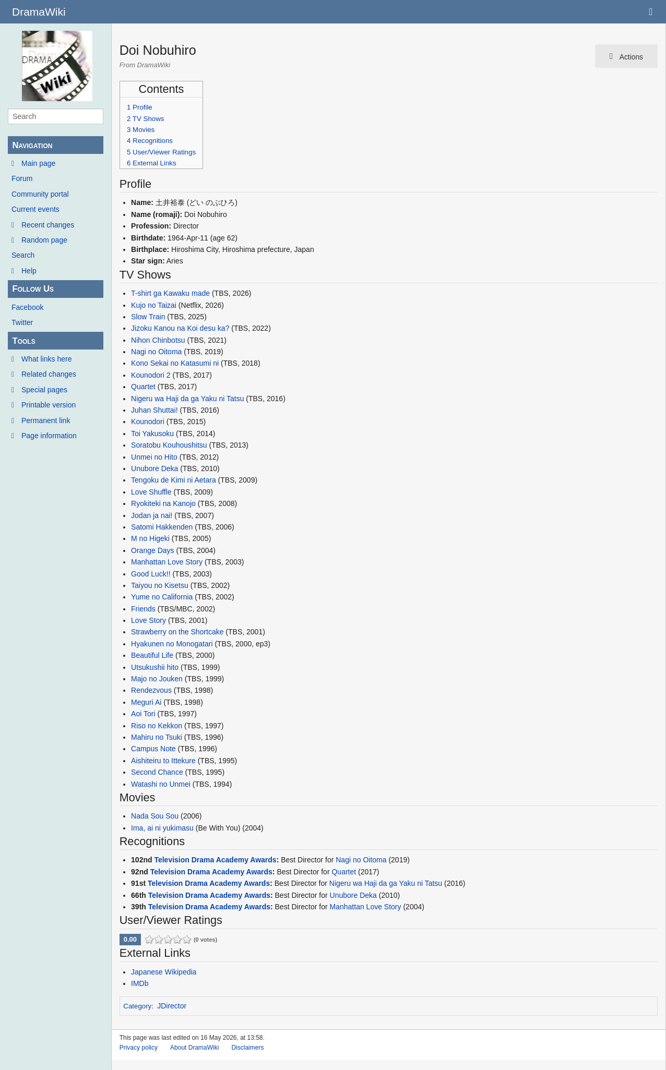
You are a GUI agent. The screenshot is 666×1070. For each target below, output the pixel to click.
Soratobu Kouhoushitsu (169, 445)
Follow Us (33, 289)
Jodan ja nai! (151, 515)
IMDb (139, 983)
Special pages (44, 390)
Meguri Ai (146, 702)
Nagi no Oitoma (156, 351)
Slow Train (148, 316)
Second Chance (157, 772)
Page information (49, 435)
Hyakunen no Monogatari (171, 644)
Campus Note (153, 748)
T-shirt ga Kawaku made (170, 293)
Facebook (27, 307)
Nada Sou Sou (155, 816)
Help (29, 271)
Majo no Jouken (157, 679)
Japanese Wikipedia (163, 972)
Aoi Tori (143, 714)
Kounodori (147, 421)
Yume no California (162, 597)
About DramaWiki (194, 1047)
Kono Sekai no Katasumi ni (175, 363)
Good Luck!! (151, 574)
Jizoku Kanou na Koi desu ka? (180, 328)
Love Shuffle (151, 492)
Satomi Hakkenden (162, 527)
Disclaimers (247, 1047)
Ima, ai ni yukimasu (162, 828)
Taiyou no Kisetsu (159, 585)
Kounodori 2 (151, 375)
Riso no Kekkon (156, 726)
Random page (44, 240)
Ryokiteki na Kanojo (163, 503)
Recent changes (47, 225)
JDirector (171, 1006)
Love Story (148, 620)
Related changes (48, 374)
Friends (143, 609)
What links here (46, 359)
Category (137, 1006)
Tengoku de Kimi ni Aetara (173, 480)
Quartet (143, 386)
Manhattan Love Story (167, 562)
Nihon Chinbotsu (158, 340)
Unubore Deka (154, 468)
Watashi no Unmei (161, 784)
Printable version (48, 405)
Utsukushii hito (155, 667)
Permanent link (45, 420)
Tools (23, 341)
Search (22, 255)
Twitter (22, 322)
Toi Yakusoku (152, 433)
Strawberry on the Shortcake (177, 632)
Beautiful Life (152, 655)
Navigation (32, 145)
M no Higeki (150, 538)
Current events (35, 209)
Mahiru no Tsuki (156, 737)
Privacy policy (139, 1047)
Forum (21, 178)
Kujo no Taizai (153, 305)
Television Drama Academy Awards (215, 860)
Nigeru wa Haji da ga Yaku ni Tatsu (187, 398)
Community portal (40, 194)
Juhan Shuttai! (154, 410)
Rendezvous (151, 690)
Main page (38, 163)
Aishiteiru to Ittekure (163, 760)
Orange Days (152, 550)
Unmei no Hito (154, 457)
